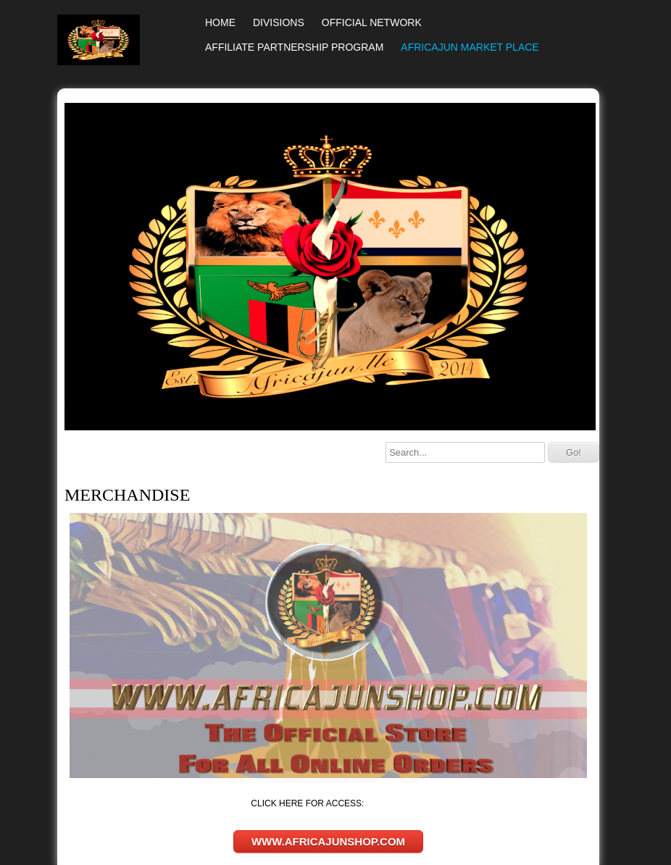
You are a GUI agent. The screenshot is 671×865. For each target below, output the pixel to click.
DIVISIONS (278, 22)
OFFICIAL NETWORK (372, 22)
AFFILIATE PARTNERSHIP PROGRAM (294, 47)
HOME (220, 22)
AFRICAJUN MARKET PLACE (469, 47)
